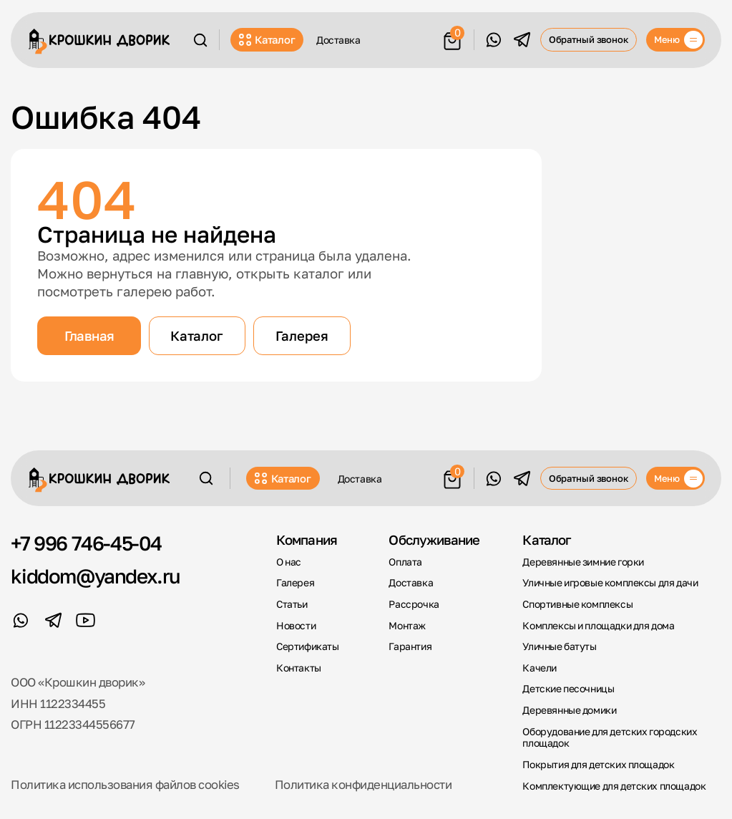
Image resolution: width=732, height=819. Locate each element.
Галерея (301, 336)
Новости (296, 625)
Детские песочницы (568, 688)
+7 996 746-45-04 (86, 543)
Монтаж (407, 625)
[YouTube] (85, 620)
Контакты (298, 668)
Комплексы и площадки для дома (598, 625)
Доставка (338, 40)
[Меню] (676, 39)
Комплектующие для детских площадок (614, 786)
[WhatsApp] (493, 39)
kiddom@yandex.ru (95, 576)
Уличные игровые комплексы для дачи (610, 582)
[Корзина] (452, 38)
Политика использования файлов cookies (125, 784)
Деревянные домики (569, 710)
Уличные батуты (559, 646)
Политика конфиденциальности (363, 784)
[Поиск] (200, 40)
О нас (288, 562)
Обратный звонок (589, 39)
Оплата (405, 562)
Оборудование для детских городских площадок (609, 738)
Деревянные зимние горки (582, 562)
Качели (539, 668)
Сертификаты (307, 646)
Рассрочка (414, 604)
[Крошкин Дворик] (99, 41)
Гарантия (410, 646)
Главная (89, 336)
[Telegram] (522, 39)
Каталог (267, 39)
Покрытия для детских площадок (598, 764)
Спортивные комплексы (577, 604)
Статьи (292, 604)
